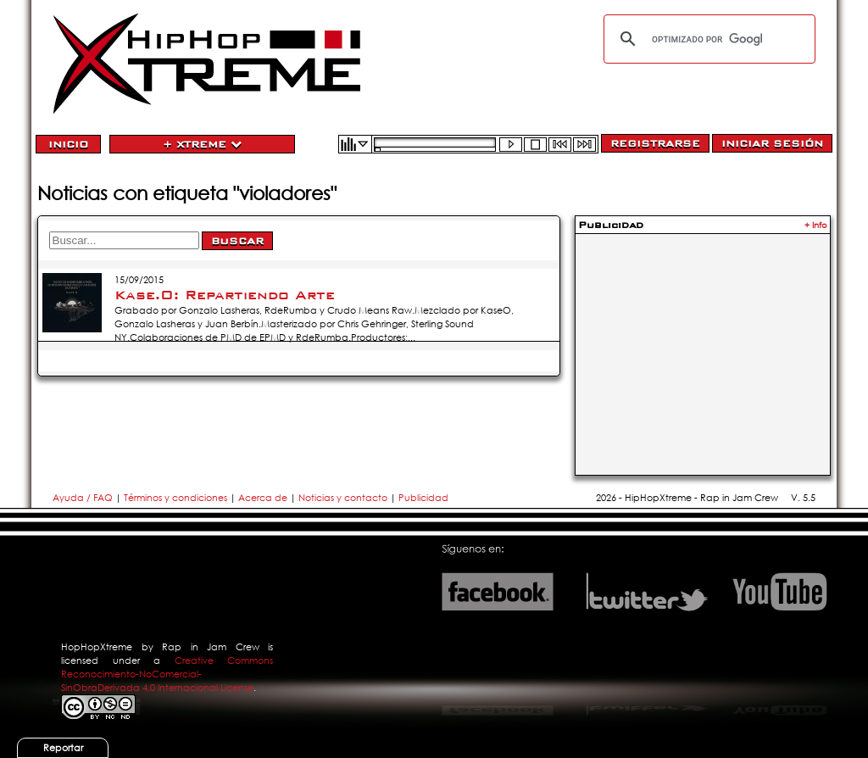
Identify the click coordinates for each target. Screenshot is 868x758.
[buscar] (707, 39)
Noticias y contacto (344, 497)
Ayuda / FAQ (84, 497)
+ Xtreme (202, 144)
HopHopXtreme (96, 647)
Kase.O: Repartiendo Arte (224, 295)
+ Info (815, 225)
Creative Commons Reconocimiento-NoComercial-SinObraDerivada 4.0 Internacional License (167, 674)
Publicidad (423, 497)
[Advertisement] (703, 344)
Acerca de (262, 497)
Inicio (68, 144)
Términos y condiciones (175, 497)
